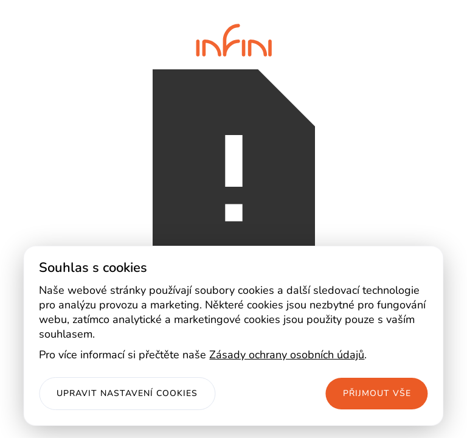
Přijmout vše (377, 393)
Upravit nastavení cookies (127, 393)
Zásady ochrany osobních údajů (286, 354)
